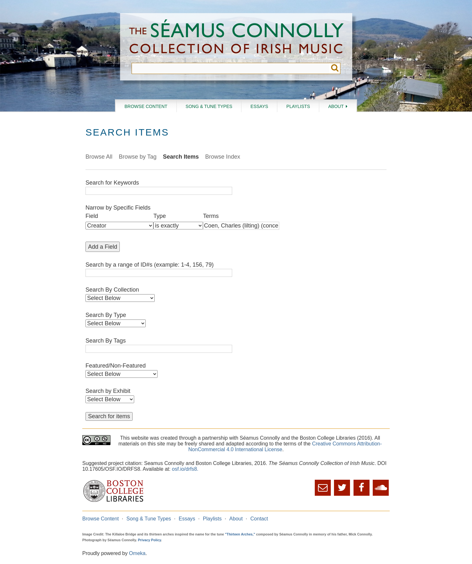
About (336, 106)
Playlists (298, 106)
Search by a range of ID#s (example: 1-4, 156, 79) (149, 264)
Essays (259, 106)
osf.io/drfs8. (185, 469)
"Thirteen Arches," (240, 534)
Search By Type (105, 315)
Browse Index (222, 156)
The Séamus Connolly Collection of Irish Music (236, 38)
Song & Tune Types (209, 106)
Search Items (181, 156)
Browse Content (146, 106)
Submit (334, 68)
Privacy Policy (149, 540)
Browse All (98, 156)
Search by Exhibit (107, 391)
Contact (259, 518)
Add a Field (102, 247)
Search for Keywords (112, 182)
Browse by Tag (138, 156)
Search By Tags (105, 340)
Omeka (137, 553)
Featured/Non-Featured (115, 365)
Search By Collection (112, 289)
